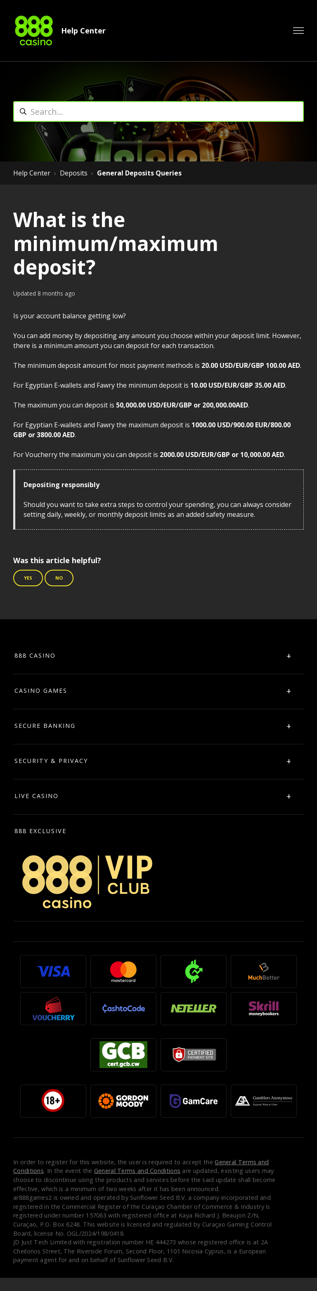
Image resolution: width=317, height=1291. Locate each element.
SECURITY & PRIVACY (51, 761)
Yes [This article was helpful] (28, 578)
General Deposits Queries (139, 173)
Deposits (74, 173)
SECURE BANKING (45, 726)
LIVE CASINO (36, 796)
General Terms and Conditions (137, 1171)
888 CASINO (35, 655)
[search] (158, 111)
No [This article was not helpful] (59, 578)
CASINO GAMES (40, 690)
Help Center (83, 31)
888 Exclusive (40, 831)
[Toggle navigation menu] (298, 31)
